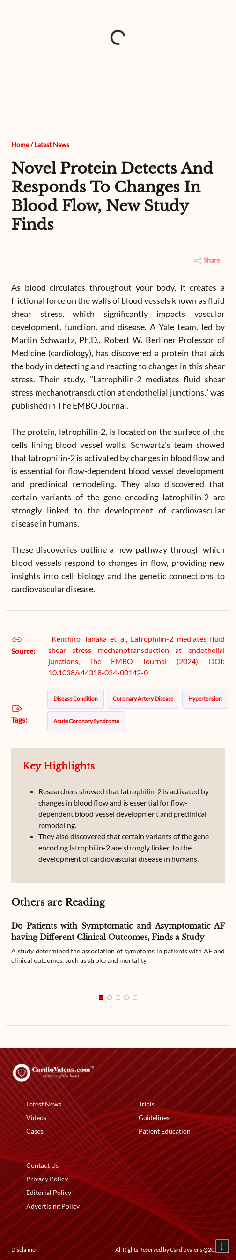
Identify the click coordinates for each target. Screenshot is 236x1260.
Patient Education (165, 1131)
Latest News (51, 144)
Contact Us (42, 1165)
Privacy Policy (47, 1179)
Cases (34, 1131)
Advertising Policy (53, 1206)
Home (20, 144)
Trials (147, 1104)
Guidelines (154, 1117)
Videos (36, 1117)
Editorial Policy (48, 1192)
